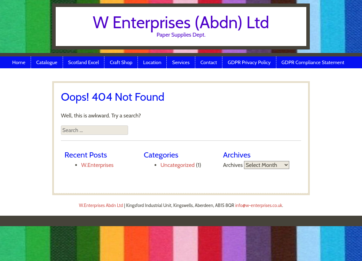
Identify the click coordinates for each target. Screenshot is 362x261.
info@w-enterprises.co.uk (258, 205)
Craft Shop (121, 62)
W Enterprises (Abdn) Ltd (181, 22)
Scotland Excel (83, 62)
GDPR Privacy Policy (249, 62)
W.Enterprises (97, 165)
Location (152, 62)
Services (180, 62)
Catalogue (46, 62)
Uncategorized (177, 165)
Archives (233, 165)
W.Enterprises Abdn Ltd (101, 205)
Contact (208, 62)
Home (18, 62)
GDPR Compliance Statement (313, 62)
